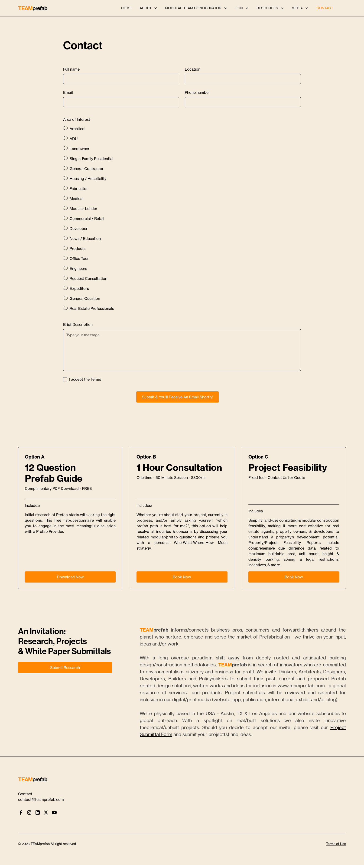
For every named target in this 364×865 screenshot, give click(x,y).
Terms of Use (336, 844)
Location (192, 69)
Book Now (182, 577)
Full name (71, 69)
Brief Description (78, 324)
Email (68, 92)
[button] (148, 8)
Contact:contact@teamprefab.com (41, 797)
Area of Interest (76, 119)
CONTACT (324, 8)
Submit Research (65, 667)
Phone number (197, 92)
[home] (32, 8)
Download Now (70, 577)
